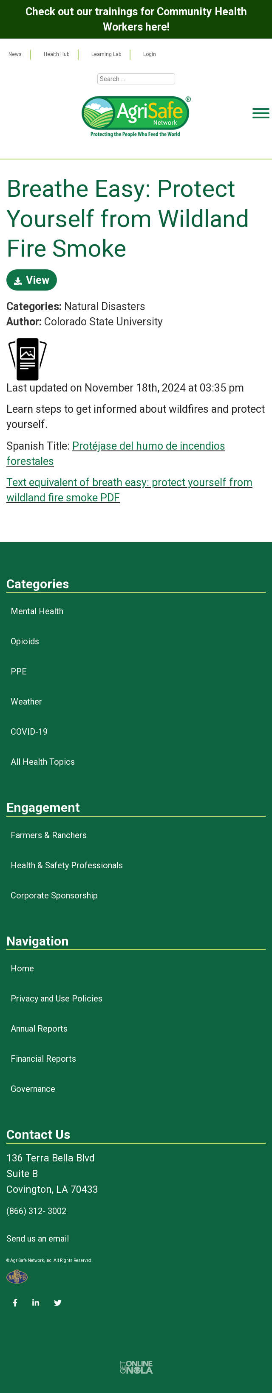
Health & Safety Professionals (67, 865)
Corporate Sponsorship (54, 895)
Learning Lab (106, 54)
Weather (26, 701)
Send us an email (37, 1239)
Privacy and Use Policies (56, 998)
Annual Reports (39, 1029)
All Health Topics (43, 762)
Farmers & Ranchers (49, 835)
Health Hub (56, 54)
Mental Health (37, 611)
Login (149, 54)
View (31, 280)
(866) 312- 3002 (36, 1211)
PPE (19, 671)
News (15, 54)
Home (22, 968)
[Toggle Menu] (260, 146)
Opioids (25, 641)
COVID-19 (29, 732)
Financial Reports (43, 1059)
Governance (33, 1089)
